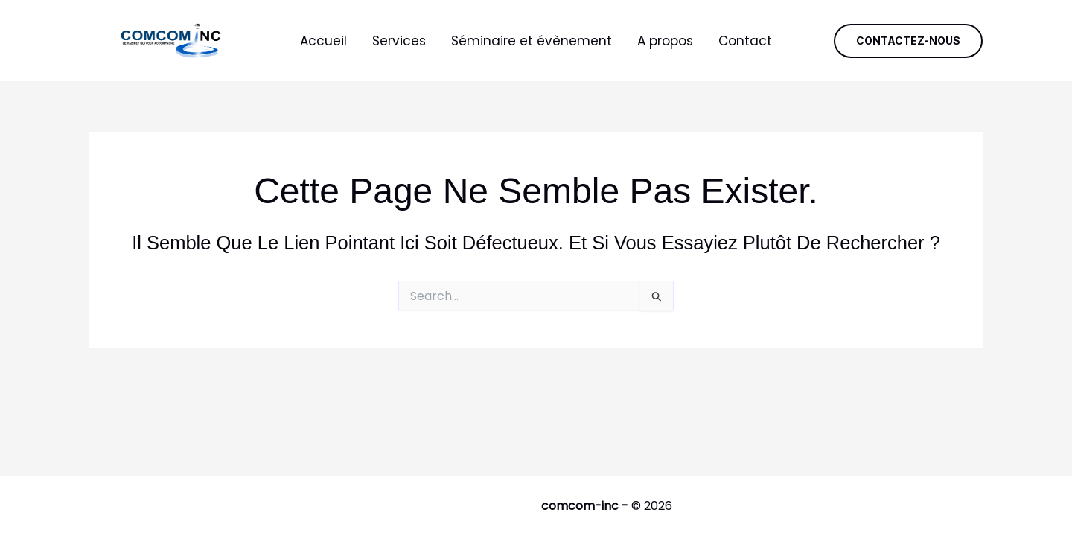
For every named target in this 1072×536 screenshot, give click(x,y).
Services (399, 41)
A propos (665, 41)
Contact (745, 41)
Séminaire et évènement (531, 41)
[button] (908, 41)
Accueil (323, 41)
